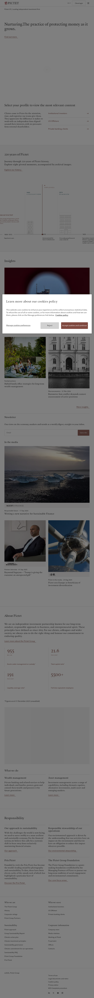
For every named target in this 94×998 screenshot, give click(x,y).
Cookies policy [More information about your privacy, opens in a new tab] (61, 315)
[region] (47, 313)
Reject (49, 325)
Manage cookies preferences (18, 325)
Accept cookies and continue (74, 325)
